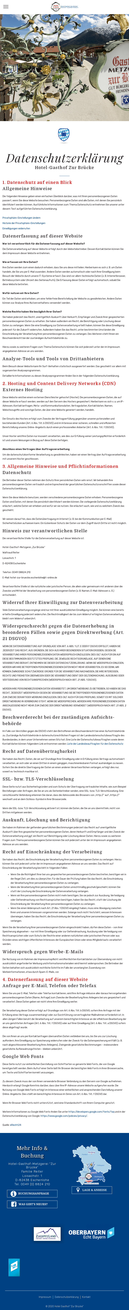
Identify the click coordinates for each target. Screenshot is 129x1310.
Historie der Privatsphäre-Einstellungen (24, 223)
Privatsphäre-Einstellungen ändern (21, 217)
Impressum (45, 1297)
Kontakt (86, 1297)
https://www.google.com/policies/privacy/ (64, 1116)
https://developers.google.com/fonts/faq (91, 1111)
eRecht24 (15, 1125)
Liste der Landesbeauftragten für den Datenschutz (95, 743)
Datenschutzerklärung (67, 1297)
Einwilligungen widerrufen (16, 228)
